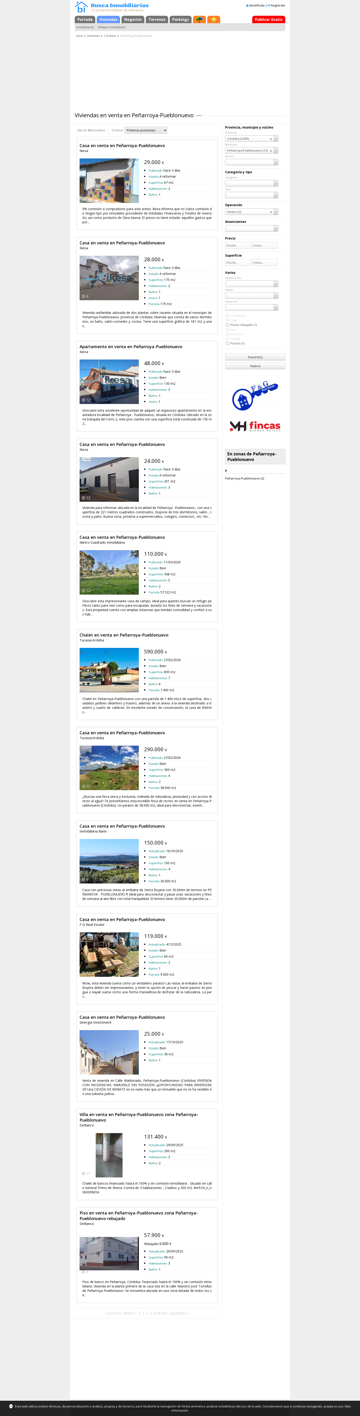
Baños (153, 194)
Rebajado (151, 1244)
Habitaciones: (233, 278)
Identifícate (257, 5)
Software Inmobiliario (112, 27)
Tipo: (228, 189)
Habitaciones (158, 188)
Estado (153, 176)
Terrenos (157, 19)
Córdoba (110, 36)
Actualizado (157, 851)
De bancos (237, 315)
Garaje (235, 339)
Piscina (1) (237, 343)
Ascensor (237, 334)
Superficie (156, 182)
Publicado (156, 170)
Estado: (229, 289)
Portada (85, 19)
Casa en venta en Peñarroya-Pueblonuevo (122, 145)
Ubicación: (231, 301)
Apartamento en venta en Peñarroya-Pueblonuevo (131, 346)
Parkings (180, 19)
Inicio (79, 36)
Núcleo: (230, 156)
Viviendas (108, 19)
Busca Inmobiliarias (120, 5)
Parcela (154, 304)
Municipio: (231, 144)
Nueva (255, 365)
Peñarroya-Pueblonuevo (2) (244, 478)
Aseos (153, 298)
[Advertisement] (180, 73)
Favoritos (255, 357)
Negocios (133, 19)
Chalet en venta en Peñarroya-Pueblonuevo (124, 635)
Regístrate (278, 5)
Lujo (233, 329)
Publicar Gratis (268, 19)
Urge (233, 320)
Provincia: (231, 132)
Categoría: (231, 177)
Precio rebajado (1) (243, 325)
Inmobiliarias (85, 27)
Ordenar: (118, 130)
